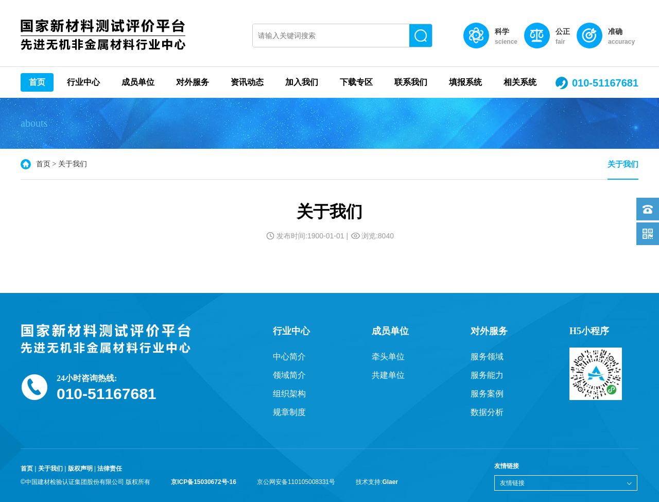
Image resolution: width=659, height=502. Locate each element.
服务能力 (487, 375)
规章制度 (289, 412)
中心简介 (289, 356)
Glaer (390, 482)
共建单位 (388, 375)
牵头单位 (388, 356)
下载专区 (356, 82)
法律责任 (109, 468)
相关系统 (520, 82)
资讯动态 (247, 82)
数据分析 (487, 412)
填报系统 (465, 82)
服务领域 (487, 356)
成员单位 (138, 82)
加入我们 (301, 82)
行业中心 (83, 82)
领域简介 (289, 375)
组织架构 (289, 393)
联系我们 (410, 82)
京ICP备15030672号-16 (203, 482)
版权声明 (80, 468)
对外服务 (192, 82)
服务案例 (487, 393)
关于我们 (623, 164)
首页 (37, 82)
